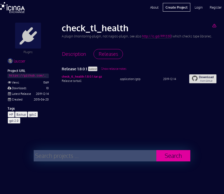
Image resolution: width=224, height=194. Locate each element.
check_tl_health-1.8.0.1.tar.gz (82, 76)
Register (216, 7)
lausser (16, 61)
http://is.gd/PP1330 (156, 36)
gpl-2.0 (14, 120)
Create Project (177, 7)
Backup (21, 114)
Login (199, 7)
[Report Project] (214, 25)
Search (173, 155)
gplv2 (32, 114)
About (154, 7)
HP (11, 114)
